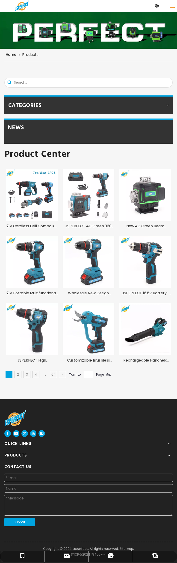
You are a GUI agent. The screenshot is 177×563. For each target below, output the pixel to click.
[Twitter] (24, 433)
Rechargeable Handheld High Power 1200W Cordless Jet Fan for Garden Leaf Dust (145, 361)
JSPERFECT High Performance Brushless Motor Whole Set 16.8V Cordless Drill (31, 361)
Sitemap (126, 548)
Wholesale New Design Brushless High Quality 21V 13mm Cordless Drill (88, 293)
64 (53, 374)
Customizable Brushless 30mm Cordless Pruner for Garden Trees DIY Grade (88, 361)
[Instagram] (41, 433)
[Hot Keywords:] (9, 82)
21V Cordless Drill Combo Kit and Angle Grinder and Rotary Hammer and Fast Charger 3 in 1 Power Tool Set (31, 226)
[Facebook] (7, 433)
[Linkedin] (16, 433)
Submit (19, 522)
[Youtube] (33, 433)
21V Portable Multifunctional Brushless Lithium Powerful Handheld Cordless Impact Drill (31, 293)
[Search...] (93, 82)
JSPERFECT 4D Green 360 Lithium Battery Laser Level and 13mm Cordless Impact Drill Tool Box (88, 226)
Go (108, 374)
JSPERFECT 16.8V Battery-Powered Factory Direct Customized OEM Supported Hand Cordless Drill (145, 293)
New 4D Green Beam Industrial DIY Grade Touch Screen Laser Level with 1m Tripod (145, 226)
